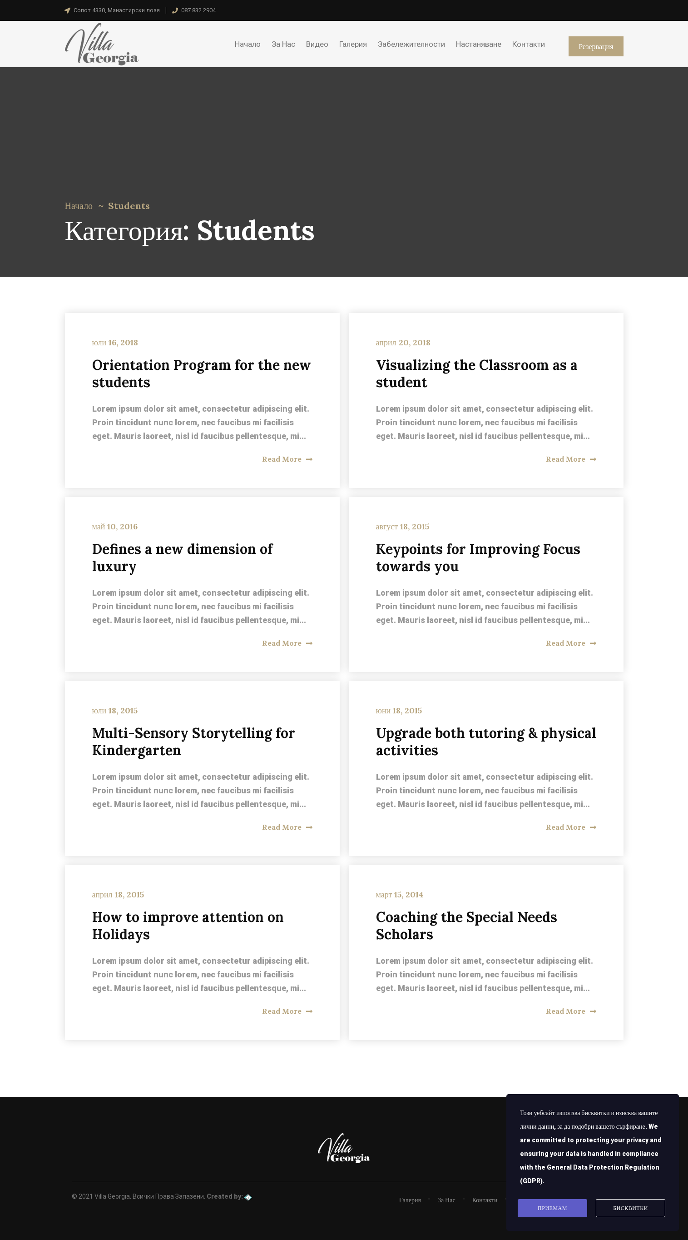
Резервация (596, 46)
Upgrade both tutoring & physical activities (486, 741)
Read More (287, 458)
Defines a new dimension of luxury (182, 557)
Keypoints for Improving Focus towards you (478, 557)
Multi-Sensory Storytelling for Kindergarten (193, 741)
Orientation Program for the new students (201, 373)
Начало (79, 205)
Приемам (552, 1208)
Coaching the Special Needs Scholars (466, 925)
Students (129, 205)
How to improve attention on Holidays (188, 925)
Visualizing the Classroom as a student (477, 373)
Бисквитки (630, 1208)
